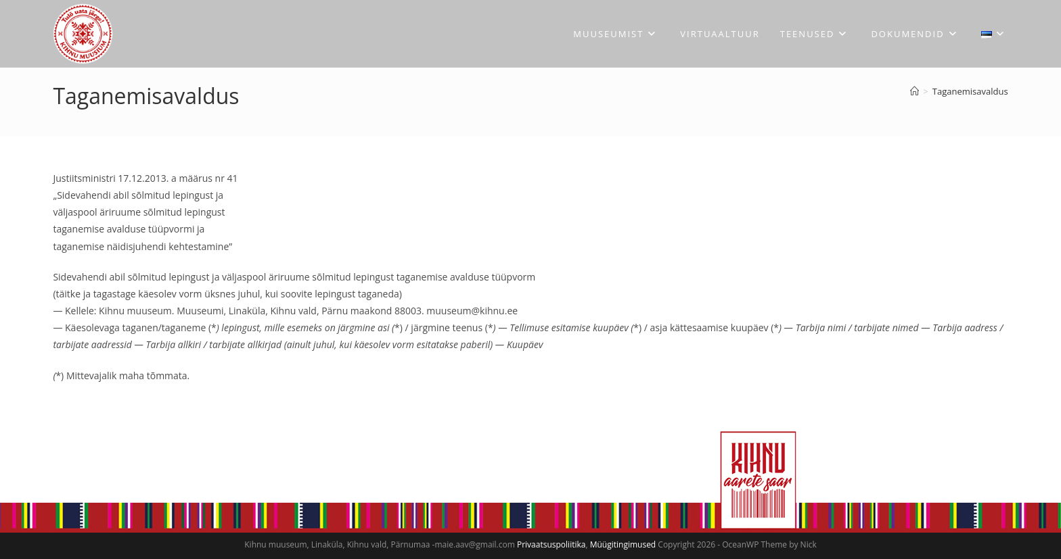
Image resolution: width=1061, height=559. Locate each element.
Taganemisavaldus (970, 91)
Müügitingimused (623, 544)
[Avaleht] (914, 91)
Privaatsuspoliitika (551, 544)
